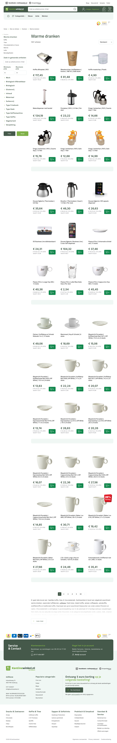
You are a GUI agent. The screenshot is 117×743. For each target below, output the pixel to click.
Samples (102, 3)
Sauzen (76, 721)
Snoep (8, 715)
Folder (108, 3)
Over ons (38, 680)
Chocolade (9, 718)
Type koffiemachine (14, 113)
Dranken (24, 29)
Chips (7, 723)
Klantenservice (38, 645)
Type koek (10, 109)
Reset (22, 134)
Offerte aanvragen (102, 731)
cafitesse (63, 603)
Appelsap (54, 726)
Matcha (6, 47)
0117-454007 (10, 687)
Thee (5, 42)
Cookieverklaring (106, 739)
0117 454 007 (39, 654)
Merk (8, 78)
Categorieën (19, 16)
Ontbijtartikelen (79, 718)
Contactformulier (41, 692)
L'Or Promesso (33, 718)
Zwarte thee (32, 723)
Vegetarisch (11, 121)
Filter (9, 134)
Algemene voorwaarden (80, 739)
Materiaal (10, 97)
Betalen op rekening (103, 728)
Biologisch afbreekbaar (16, 82)
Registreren (95, 9)
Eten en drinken (14, 29)
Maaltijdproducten (79, 723)
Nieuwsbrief (94, 3)
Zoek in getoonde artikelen (15, 58)
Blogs (87, 3)
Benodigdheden (8, 53)
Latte (5, 50)
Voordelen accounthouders (102, 724)
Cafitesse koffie (33, 715)
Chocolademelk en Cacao (11, 45)
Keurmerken (39, 698)
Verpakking (10, 125)
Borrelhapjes (9, 726)
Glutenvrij (10, 89)
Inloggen (88, 9)
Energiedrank (56, 721)
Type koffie (11, 117)
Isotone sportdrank (57, 718)
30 (81, 594)
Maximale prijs (19, 68)
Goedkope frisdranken (58, 715)
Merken (45, 16)
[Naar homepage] (8, 16)
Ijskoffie (31, 721)
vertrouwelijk (75, 694)
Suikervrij (10, 101)
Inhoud (9, 93)
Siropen (54, 723)
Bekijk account (80, 654)
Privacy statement (93, 739)
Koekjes (8, 721)
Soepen (76, 726)
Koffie (5, 40)
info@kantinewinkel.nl (12, 689)
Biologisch (10, 85)
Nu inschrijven (75, 690)
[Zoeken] (74, 9)
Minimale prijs (7, 68)
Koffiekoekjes (33, 726)
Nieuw (30, 16)
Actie (37, 16)
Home (5, 29)
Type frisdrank (12, 105)
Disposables (78, 715)
